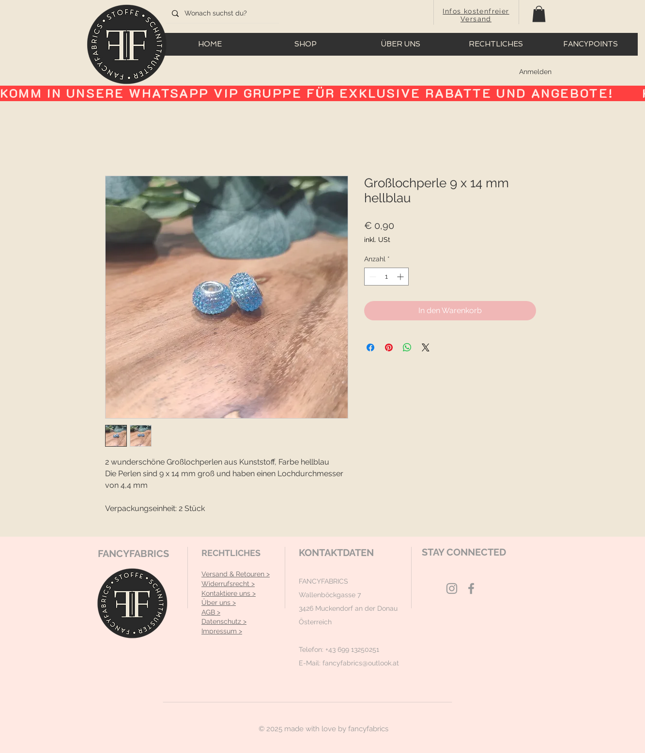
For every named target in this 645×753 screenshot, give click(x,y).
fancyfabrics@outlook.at (360, 663)
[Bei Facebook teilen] (370, 347)
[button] (539, 14)
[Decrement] (372, 276)
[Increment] (401, 276)
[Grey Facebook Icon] (471, 588)
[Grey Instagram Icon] (452, 588)
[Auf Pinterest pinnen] (389, 347)
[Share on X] (425, 347)
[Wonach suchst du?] (221, 13)
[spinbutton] (386, 276)
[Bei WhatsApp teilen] (407, 347)
